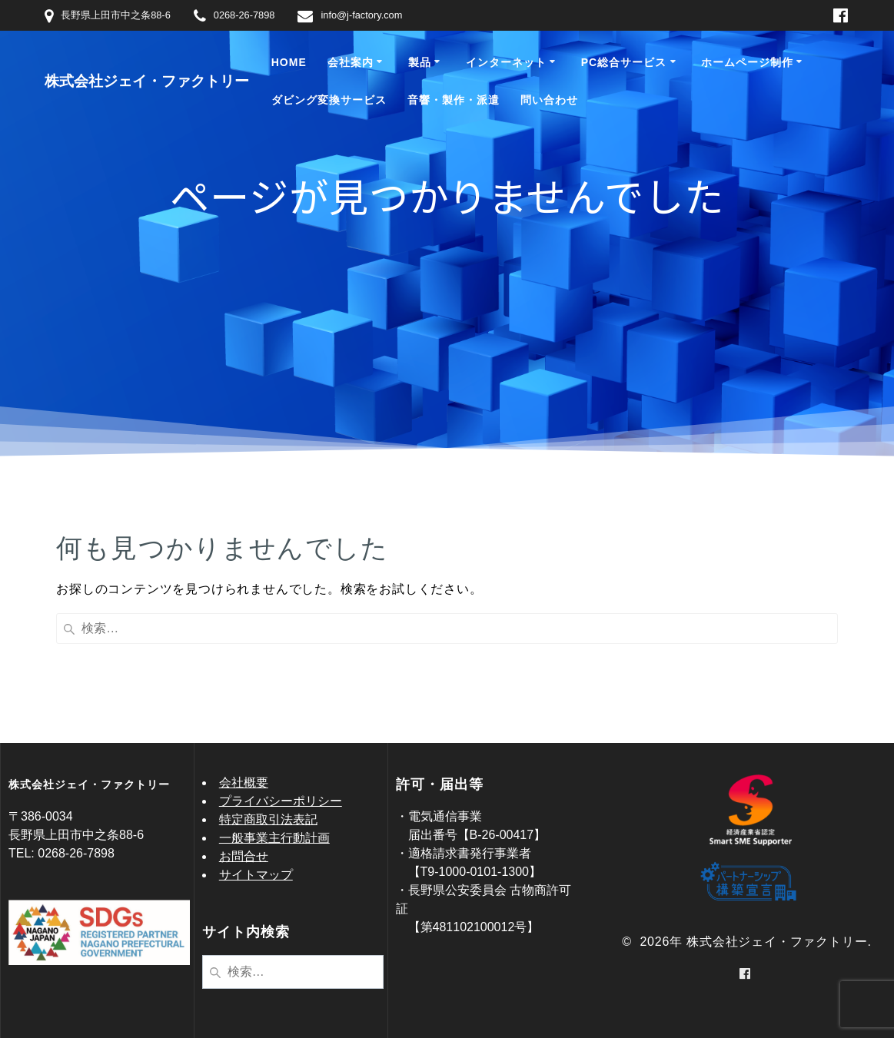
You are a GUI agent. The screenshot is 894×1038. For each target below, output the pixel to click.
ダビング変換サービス (329, 100)
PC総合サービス (623, 62)
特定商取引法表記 (268, 819)
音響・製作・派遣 (453, 100)
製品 (419, 62)
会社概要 (243, 782)
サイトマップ (256, 874)
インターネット (506, 62)
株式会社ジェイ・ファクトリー (147, 81)
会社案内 (350, 62)
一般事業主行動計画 (274, 837)
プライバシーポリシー (280, 801)
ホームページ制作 (747, 62)
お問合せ (243, 856)
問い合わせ (549, 100)
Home (289, 62)
